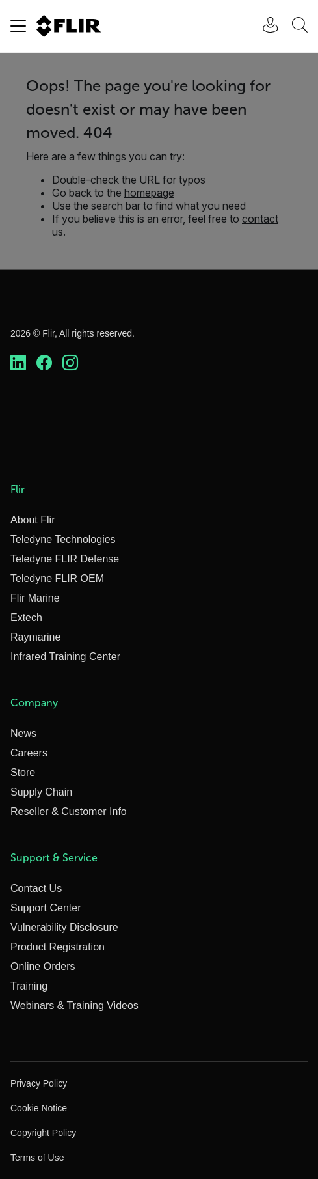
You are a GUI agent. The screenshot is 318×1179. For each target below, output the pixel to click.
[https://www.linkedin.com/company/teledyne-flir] (18, 363)
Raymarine (35, 637)
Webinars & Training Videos (74, 1005)
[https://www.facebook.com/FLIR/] (44, 363)
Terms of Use (37, 1157)
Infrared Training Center (65, 656)
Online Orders (42, 966)
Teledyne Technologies (63, 539)
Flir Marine (35, 597)
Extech (26, 617)
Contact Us (36, 888)
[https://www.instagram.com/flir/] (70, 363)
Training (28, 986)
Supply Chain (41, 792)
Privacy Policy (38, 1083)
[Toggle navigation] (18, 26)
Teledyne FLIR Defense (64, 558)
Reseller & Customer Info (68, 811)
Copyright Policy (43, 1133)
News (23, 733)
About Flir (32, 519)
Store (22, 772)
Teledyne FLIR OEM (57, 578)
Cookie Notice (38, 1108)
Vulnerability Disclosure (64, 927)
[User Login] (263, 26)
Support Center (45, 907)
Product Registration (57, 946)
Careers (28, 752)
